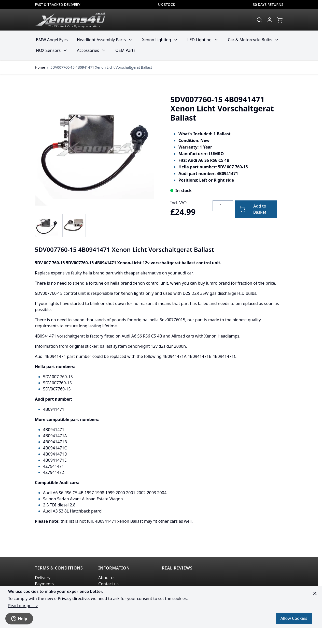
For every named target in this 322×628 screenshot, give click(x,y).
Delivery (42, 577)
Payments (44, 584)
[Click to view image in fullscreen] (94, 148)
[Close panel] (315, 593)
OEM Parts (125, 50)
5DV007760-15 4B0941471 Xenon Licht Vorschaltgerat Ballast (101, 67)
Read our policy (23, 605)
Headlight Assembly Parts (101, 39)
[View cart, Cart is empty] (279, 19)
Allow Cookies (293, 618)
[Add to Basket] (256, 209)
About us (106, 577)
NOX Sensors (48, 50)
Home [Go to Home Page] (40, 67)
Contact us (108, 584)
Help (19, 618)
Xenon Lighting (156, 39)
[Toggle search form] (259, 19)
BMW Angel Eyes (52, 39)
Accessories (88, 50)
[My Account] (269, 19)
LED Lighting (199, 39)
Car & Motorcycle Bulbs (250, 39)
